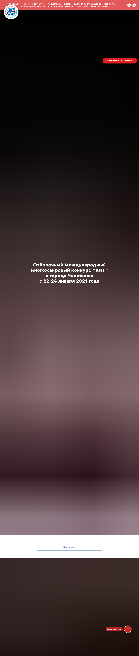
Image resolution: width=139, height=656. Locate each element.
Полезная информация (60, 6)
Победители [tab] (69, 547)
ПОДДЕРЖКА (54, 4)
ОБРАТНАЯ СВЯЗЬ (99, 6)
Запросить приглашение (87, 4)
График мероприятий (32, 4)
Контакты (109, 4)
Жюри (67, 4)
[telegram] (134, 5)
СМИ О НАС (82, 6)
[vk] (129, 5)
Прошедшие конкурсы (32, 6)
